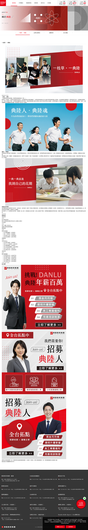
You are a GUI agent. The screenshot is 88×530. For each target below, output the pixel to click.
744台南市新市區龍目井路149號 (40, 509)
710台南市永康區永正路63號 (48, 497)
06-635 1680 (7, 489)
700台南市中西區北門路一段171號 (12, 480)
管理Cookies (60, 526)
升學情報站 (21, 2)
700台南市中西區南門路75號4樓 (77, 489)
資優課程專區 (28, 2)
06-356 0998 (35, 518)
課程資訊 (36, 2)
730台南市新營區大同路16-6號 (20, 489)
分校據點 (49, 2)
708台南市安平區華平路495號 (77, 479)
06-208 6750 (64, 489)
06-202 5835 (35, 497)
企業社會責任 (37, 32)
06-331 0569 (35, 489)
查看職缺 (4, 463)
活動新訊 (51, 32)
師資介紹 (42, 2)
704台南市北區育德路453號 (11, 509)
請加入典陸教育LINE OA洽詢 (10, 479)
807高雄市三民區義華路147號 (67, 499)
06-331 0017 (7, 497)
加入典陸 (65, 32)
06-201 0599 (7, 518)
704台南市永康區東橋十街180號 (68, 509)
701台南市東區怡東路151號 (48, 489)
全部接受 (71, 526)
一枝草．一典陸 (23, 32)
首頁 (3, 23)
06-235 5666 (35, 479)
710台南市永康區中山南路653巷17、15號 (14, 519)
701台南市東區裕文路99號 (19, 497)
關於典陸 (14, 2)
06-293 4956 (64, 479)
